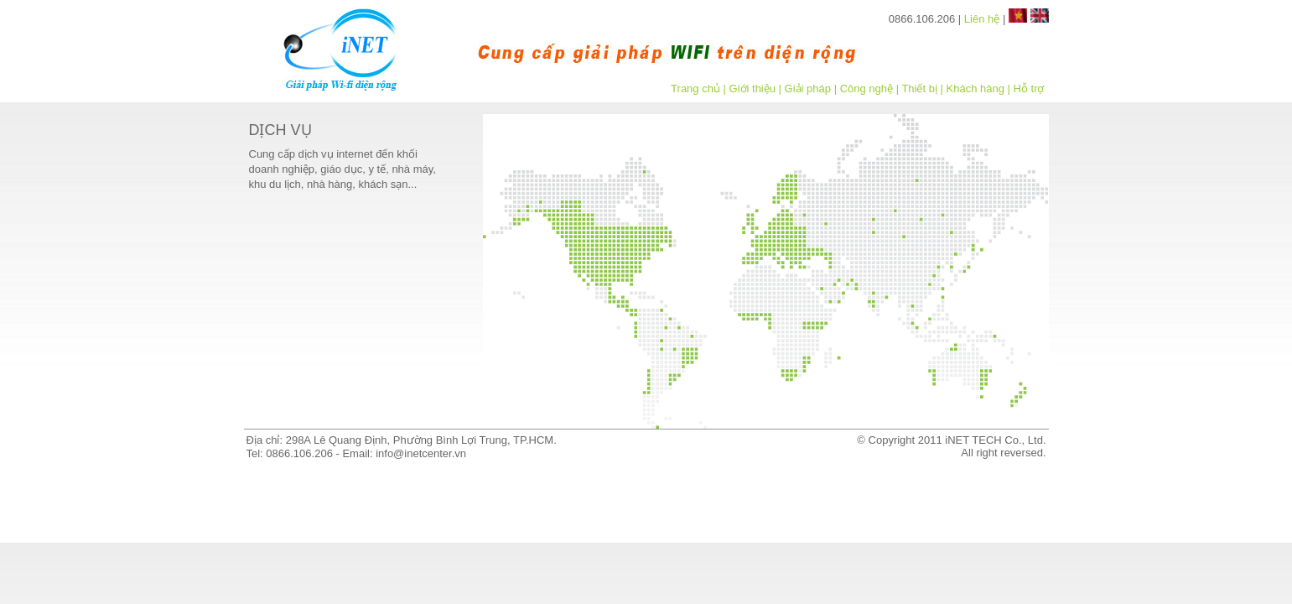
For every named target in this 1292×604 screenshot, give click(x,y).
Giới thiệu (752, 88)
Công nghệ (866, 88)
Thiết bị (919, 88)
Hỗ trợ (1029, 88)
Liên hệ (981, 19)
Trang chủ (695, 88)
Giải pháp (808, 88)
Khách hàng (975, 88)
